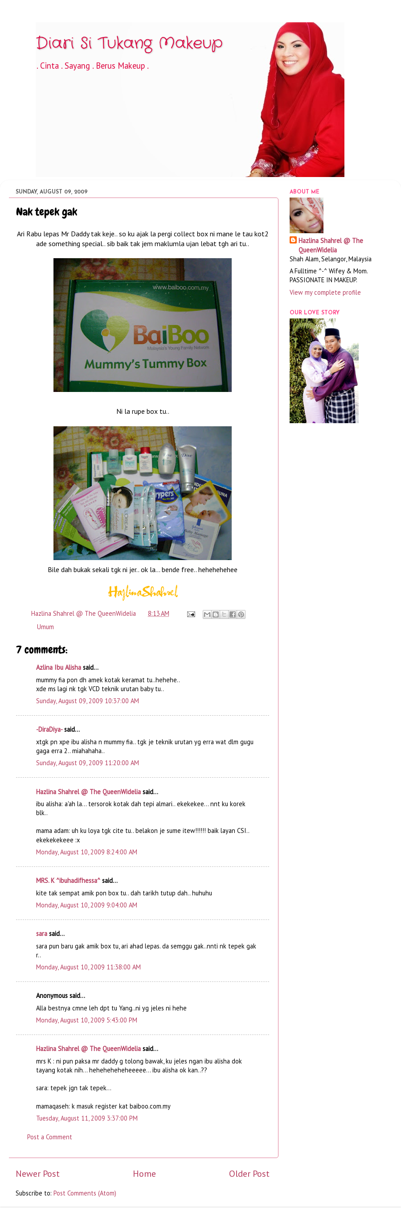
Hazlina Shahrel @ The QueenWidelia (88, 791)
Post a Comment (49, 1137)
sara (41, 933)
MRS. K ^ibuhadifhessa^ (68, 880)
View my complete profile (325, 292)
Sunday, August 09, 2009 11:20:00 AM (87, 762)
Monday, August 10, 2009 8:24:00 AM (86, 852)
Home (144, 1173)
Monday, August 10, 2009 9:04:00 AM (86, 905)
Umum (45, 626)
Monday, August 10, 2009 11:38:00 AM (88, 967)
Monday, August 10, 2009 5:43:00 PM (86, 1020)
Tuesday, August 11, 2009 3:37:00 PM (87, 1118)
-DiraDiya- (49, 729)
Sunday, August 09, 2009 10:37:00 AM (87, 701)
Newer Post (38, 1173)
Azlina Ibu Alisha (58, 667)
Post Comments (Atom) (84, 1193)
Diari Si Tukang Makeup (129, 43)
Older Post (249, 1173)
